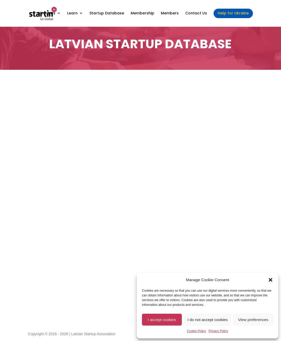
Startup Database (106, 13)
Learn (72, 13)
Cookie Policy (196, 331)
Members (170, 13)
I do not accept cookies (207, 319)
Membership (142, 13)
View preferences (253, 319)
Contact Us (196, 13)
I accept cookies (162, 319)
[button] (270, 280)
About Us (46, 13)
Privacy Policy (218, 331)
